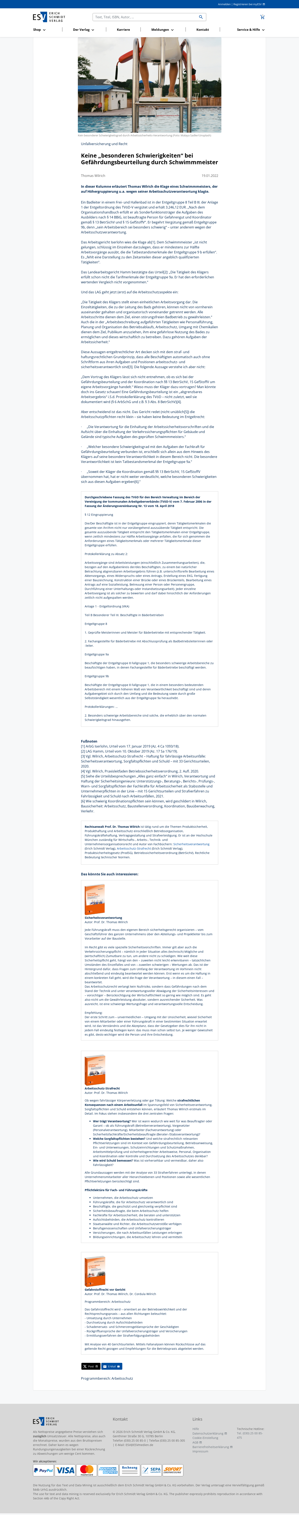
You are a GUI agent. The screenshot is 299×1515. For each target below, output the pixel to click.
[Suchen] (144, 17)
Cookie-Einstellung (205, 1438)
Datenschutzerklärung (207, 1433)
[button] (46, 30)
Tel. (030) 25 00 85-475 (250, 1435)
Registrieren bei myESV (247, 4)
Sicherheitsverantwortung (191, 844)
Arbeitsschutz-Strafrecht (134, 848)
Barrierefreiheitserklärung (210, 1447)
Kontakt (202, 29)
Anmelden (224, 4)
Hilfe (195, 1429)
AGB (195, 1442)
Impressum (200, 1451)
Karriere (123, 29)
